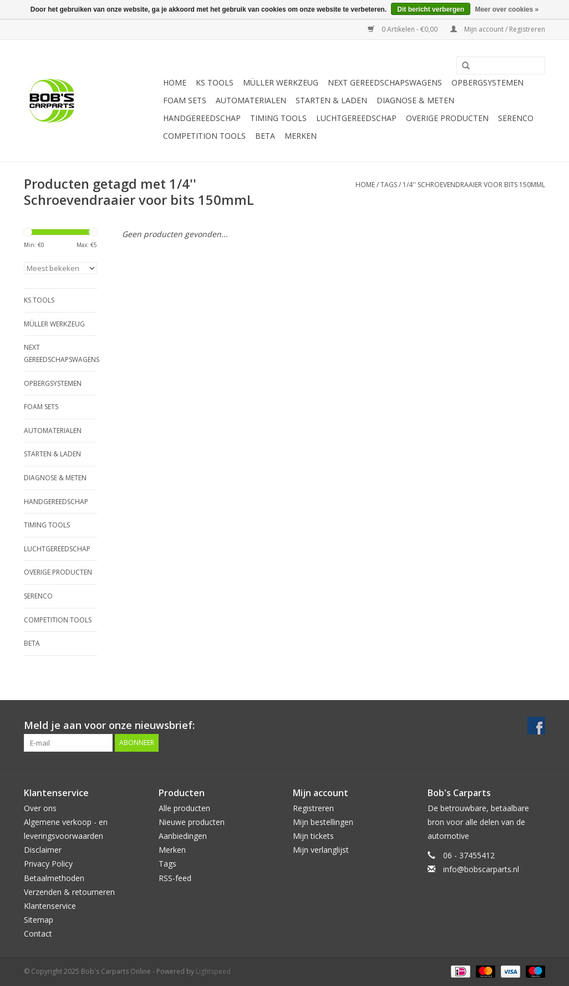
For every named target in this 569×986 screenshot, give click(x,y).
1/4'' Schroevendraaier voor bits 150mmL (474, 184)
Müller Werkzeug (280, 82)
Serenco (516, 118)
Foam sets (184, 100)
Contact (38, 933)
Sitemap (38, 919)
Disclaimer (43, 849)
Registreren (313, 808)
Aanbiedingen (183, 836)
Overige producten (447, 118)
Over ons (40, 808)
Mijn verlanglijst (321, 849)
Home (174, 82)
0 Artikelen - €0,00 (403, 29)
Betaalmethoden (54, 878)
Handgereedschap (202, 118)
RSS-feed (175, 878)
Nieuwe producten (192, 822)
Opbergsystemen (487, 82)
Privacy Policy (48, 863)
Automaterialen (251, 100)
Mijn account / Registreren (497, 29)
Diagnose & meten (415, 100)
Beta (265, 135)
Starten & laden (331, 100)
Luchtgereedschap (356, 118)
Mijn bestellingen (323, 822)
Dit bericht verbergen (430, 9)
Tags (388, 184)
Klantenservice (50, 906)
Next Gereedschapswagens (385, 82)
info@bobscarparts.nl (481, 869)
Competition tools (204, 135)
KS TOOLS (214, 82)
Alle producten (184, 808)
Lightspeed (213, 971)
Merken (300, 135)
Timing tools (278, 118)
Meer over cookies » (506, 9)
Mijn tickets (313, 836)
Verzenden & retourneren (69, 892)
